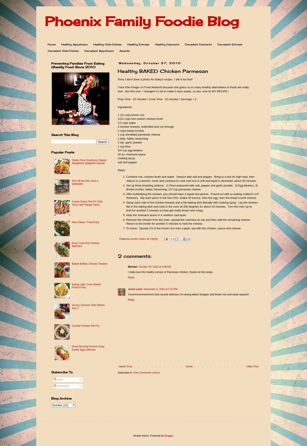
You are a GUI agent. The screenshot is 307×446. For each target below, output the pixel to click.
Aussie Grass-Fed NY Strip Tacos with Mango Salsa (87, 203)
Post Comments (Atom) (146, 372)
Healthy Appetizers (74, 44)
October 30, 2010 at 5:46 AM (155, 266)
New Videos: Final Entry (85, 222)
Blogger (168, 435)
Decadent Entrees (229, 44)
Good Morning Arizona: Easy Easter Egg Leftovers (88, 348)
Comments (61, 386)
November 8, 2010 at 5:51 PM (160, 289)
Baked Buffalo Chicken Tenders (89, 263)
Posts (58, 379)
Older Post (252, 366)
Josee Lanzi (135, 289)
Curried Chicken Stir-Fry (85, 325)
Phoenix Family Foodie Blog (142, 21)
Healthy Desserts (167, 44)
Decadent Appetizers (99, 50)
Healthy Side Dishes (107, 44)
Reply (131, 277)
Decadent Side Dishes (63, 50)
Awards (124, 50)
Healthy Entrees (138, 44)
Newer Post (125, 366)
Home (52, 44)
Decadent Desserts (198, 44)
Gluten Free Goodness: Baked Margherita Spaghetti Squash (89, 162)
